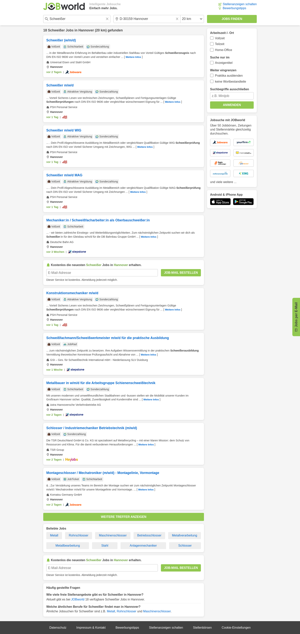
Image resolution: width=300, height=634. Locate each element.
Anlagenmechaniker (143, 545)
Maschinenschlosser (113, 535)
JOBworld (77, 599)
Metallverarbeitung (184, 535)
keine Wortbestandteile (230, 81)
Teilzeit (219, 44)
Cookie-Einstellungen (236, 627)
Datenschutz (57, 627)
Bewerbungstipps (234, 8)
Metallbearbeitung (67, 545)
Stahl (104, 545)
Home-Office (223, 50)
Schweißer (56, 30)
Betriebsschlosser (149, 535)
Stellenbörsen (202, 627)
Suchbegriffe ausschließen (229, 89)
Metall (54, 535)
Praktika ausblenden (229, 75)
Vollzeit (220, 38)
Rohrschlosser (78, 535)
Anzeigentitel (224, 62)
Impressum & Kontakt (91, 627)
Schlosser (185, 545)
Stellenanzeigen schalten (240, 4)
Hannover (86, 30)
